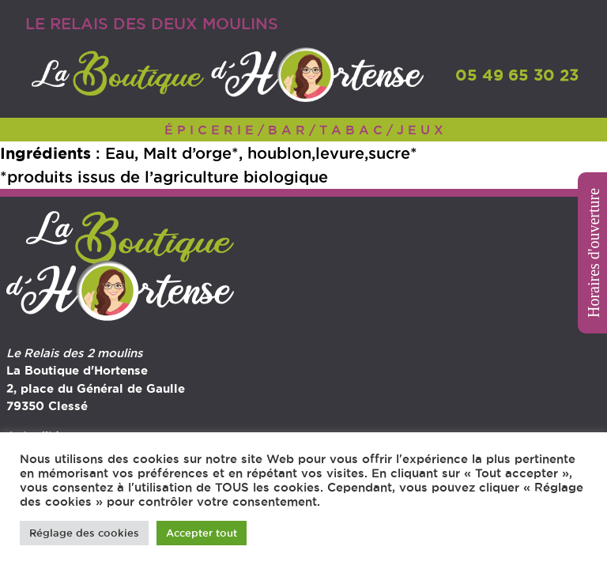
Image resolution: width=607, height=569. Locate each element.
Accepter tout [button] (201, 532)
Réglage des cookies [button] (84, 532)
